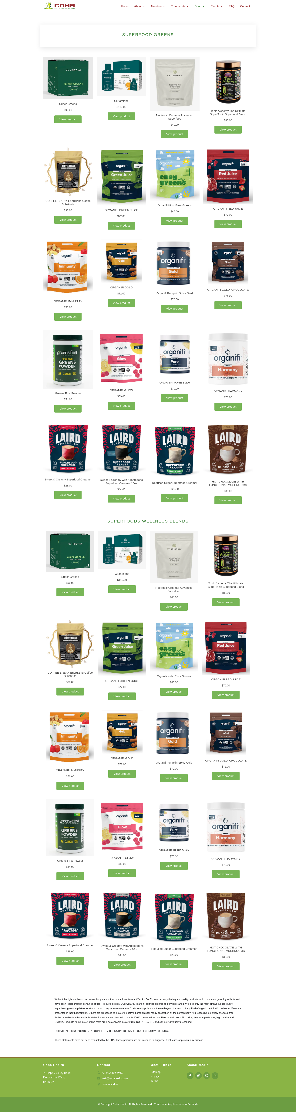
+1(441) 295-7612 (112, 1072)
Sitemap (155, 1072)
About (138, 6)
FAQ (231, 6)
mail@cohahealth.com (115, 1078)
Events (215, 6)
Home (125, 6)
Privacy (155, 1076)
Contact (245, 6)
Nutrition (156, 6)
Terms (154, 1081)
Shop (198, 6)
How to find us (110, 1084)
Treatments (178, 6)
